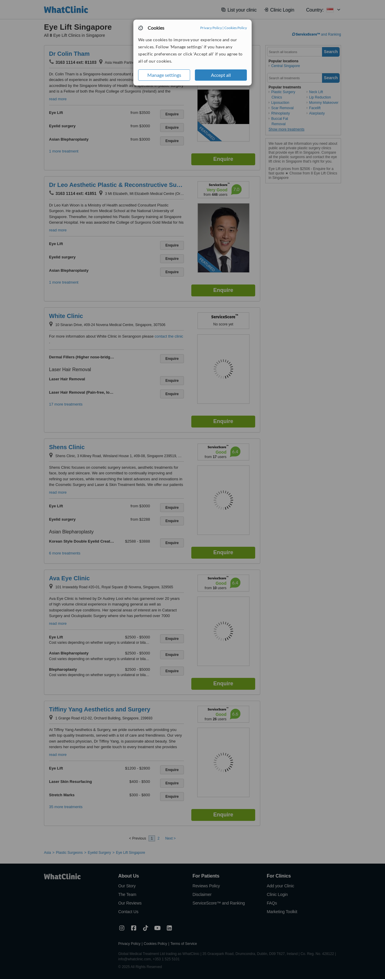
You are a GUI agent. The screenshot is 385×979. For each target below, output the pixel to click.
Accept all (221, 75)
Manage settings (164, 75)
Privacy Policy (211, 28)
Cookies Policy (235, 28)
